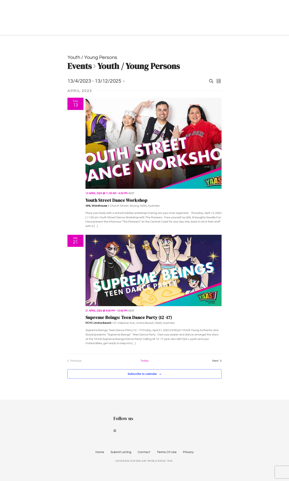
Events (79, 66)
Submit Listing (121, 452)
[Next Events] (217, 361)
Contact (144, 452)
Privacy (188, 452)
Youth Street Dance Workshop (116, 200)
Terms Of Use (167, 452)
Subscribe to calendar (142, 373)
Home (100, 452)
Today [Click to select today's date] (144, 360)
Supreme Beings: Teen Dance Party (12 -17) (128, 317)
